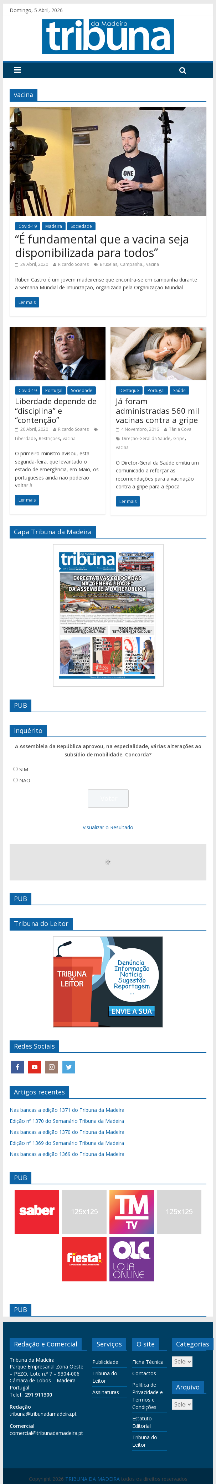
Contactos (144, 1373)
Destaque (129, 390)
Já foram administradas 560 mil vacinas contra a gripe (157, 410)
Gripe (179, 438)
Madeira (53, 226)
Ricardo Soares (73, 264)
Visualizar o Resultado (108, 827)
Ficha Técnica (148, 1362)
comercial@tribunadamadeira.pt (46, 1433)
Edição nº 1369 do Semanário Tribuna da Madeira (67, 1143)
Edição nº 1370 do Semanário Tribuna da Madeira (67, 1121)
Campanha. (131, 264)
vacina (152, 264)
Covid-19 (28, 226)
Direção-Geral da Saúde (146, 438)
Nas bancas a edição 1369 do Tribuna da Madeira (67, 1154)
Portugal (53, 390)
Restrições (49, 438)
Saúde (179, 390)
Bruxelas (108, 264)
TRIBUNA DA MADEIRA (92, 1478)
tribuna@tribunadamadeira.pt (43, 1413)
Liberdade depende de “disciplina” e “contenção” (56, 410)
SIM (23, 769)
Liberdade (25, 438)
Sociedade (81, 226)
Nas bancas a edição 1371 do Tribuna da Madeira (67, 1110)
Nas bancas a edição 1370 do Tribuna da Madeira (67, 1132)
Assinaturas (105, 1392)
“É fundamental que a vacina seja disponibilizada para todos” (102, 245)
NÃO (24, 780)
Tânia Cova (180, 429)
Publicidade (105, 1362)
